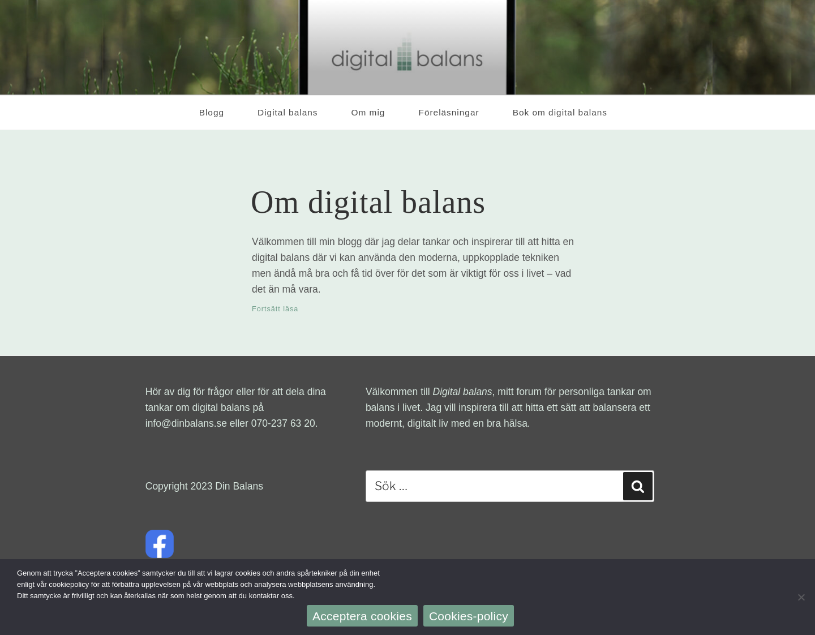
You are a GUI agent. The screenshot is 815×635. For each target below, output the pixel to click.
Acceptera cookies (362, 616)
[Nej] (801, 597)
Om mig (368, 112)
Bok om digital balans (566, 112)
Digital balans (288, 112)
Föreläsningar (448, 112)
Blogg (211, 112)
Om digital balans (368, 202)
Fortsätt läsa (275, 309)
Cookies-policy (468, 616)
